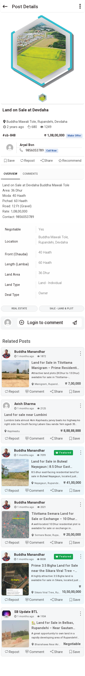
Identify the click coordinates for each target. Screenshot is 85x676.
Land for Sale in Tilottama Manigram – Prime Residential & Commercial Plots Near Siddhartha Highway (56, 366)
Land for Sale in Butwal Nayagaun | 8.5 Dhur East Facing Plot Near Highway (51, 464)
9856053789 (42, 150)
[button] (80, 6)
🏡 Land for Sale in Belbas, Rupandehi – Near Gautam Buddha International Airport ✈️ (54, 626)
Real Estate (19, 308)
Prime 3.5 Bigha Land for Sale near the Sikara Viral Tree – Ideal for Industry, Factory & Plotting (54, 569)
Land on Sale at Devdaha (25, 110)
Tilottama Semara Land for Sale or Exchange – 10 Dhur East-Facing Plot (53, 517)
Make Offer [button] (74, 135)
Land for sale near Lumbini (25, 415)
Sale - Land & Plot (61, 308)
